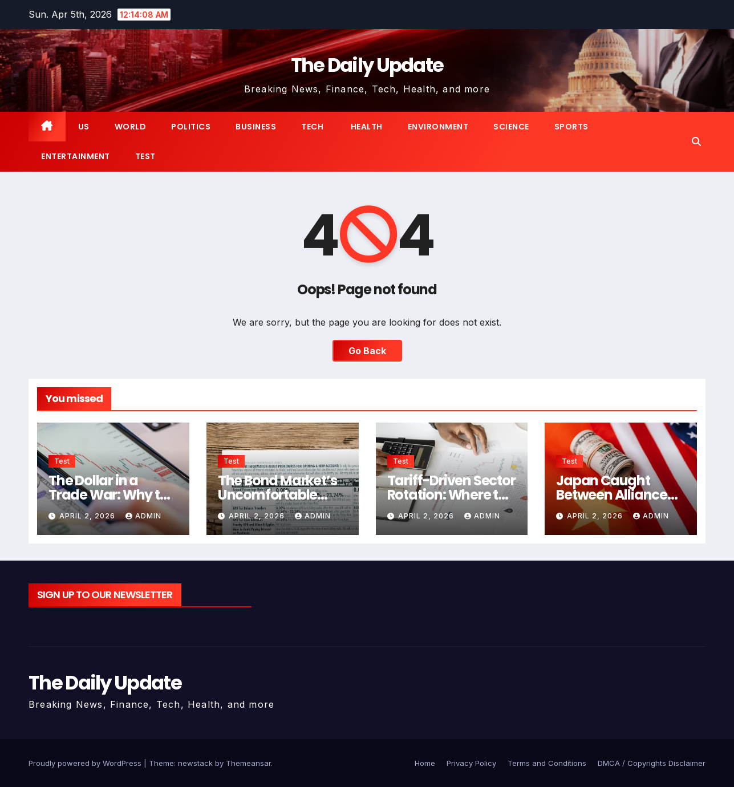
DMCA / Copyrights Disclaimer (651, 763)
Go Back (367, 350)
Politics (190, 126)
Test (145, 156)
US (84, 126)
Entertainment (75, 156)
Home (425, 763)
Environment (438, 126)
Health (365, 126)
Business (256, 126)
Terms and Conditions (547, 763)
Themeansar (248, 763)
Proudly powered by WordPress (86, 763)
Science (511, 126)
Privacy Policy (471, 763)
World (131, 126)
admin (143, 516)
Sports (571, 126)
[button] (696, 141)
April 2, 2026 (88, 516)
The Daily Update (367, 65)
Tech (312, 126)
